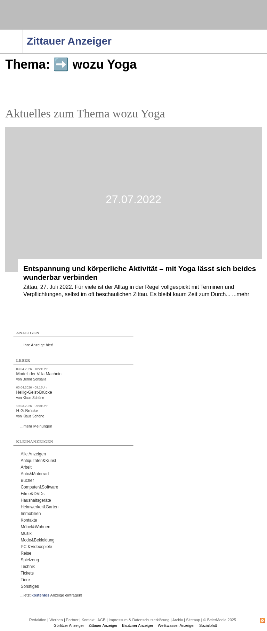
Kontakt (88, 620)
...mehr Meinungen (36, 426)
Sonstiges (30, 586)
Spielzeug (30, 560)
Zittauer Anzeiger (103, 625)
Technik (28, 566)
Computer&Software (39, 487)
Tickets (27, 573)
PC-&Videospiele (36, 546)
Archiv (177, 620)
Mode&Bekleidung (37, 540)
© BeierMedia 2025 (219, 620)
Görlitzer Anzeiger (69, 625)
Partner (72, 620)
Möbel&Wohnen (35, 527)
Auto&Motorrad (35, 474)
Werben (56, 620)
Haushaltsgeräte (36, 500)
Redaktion (38, 620)
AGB (101, 620)
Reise (26, 553)
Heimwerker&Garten (39, 507)
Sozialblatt (208, 625)
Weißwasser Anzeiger (176, 625)
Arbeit (26, 467)
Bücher (27, 480)
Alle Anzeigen (33, 454)
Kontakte (29, 520)
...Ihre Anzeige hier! (36, 345)
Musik (26, 533)
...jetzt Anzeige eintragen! (51, 595)
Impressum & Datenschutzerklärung (139, 620)
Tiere (25, 580)
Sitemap (193, 620)
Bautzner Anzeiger (137, 625)
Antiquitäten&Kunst (38, 460)
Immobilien (31, 513)
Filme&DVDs (32, 493)
